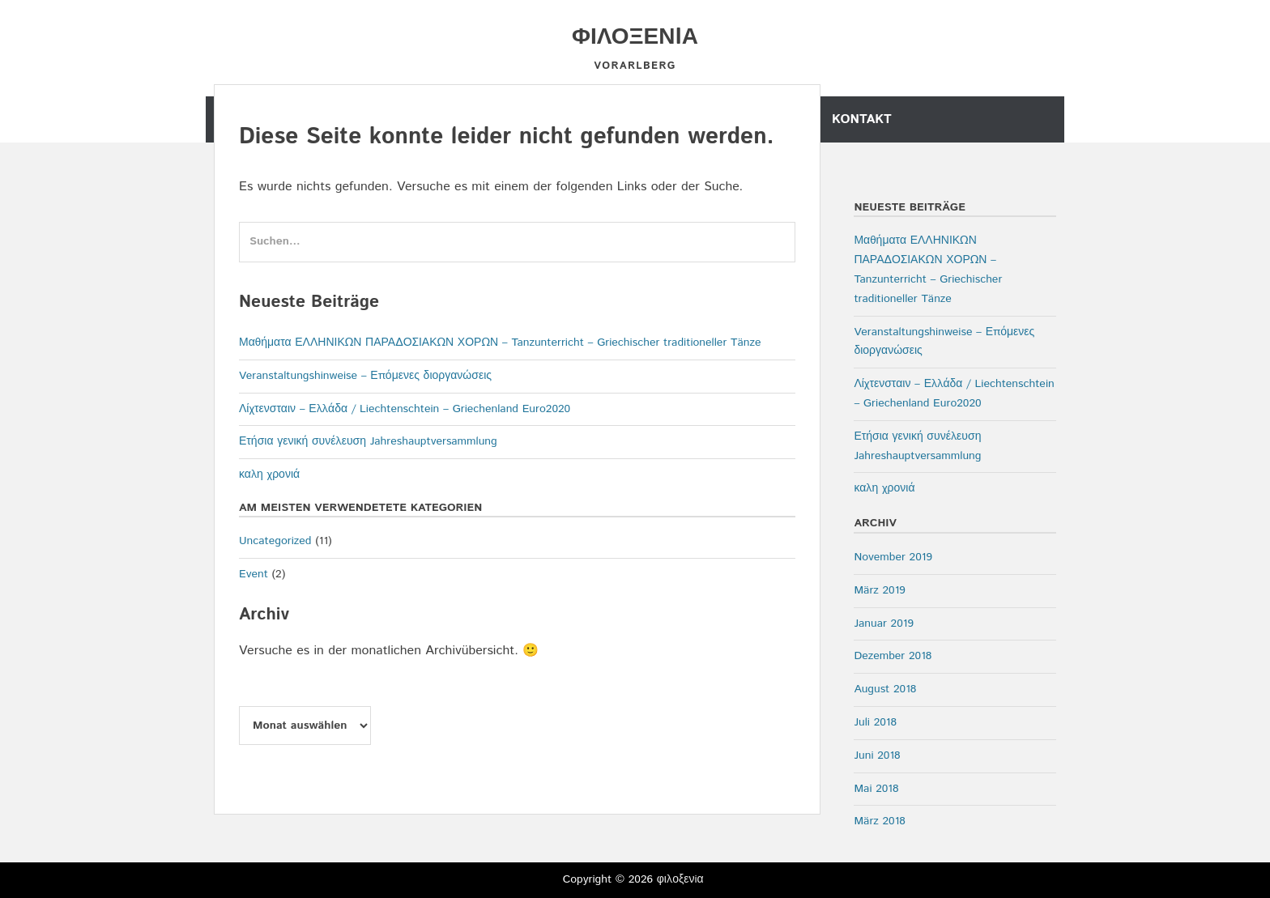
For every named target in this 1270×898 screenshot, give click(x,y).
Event (253, 574)
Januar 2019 (884, 623)
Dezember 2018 (892, 656)
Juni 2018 (877, 755)
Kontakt (862, 119)
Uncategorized (275, 541)
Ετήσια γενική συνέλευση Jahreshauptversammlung (368, 441)
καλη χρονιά (269, 474)
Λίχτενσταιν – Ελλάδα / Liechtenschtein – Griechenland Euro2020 (404, 409)
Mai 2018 (876, 789)
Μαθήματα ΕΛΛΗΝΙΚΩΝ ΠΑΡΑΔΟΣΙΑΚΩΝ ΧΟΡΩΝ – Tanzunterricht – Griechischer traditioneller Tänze (500, 342)
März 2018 (879, 821)
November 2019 (893, 557)
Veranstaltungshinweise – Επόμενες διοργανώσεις (365, 376)
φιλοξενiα (635, 37)
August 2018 (885, 689)
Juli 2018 (875, 722)
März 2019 (879, 590)
